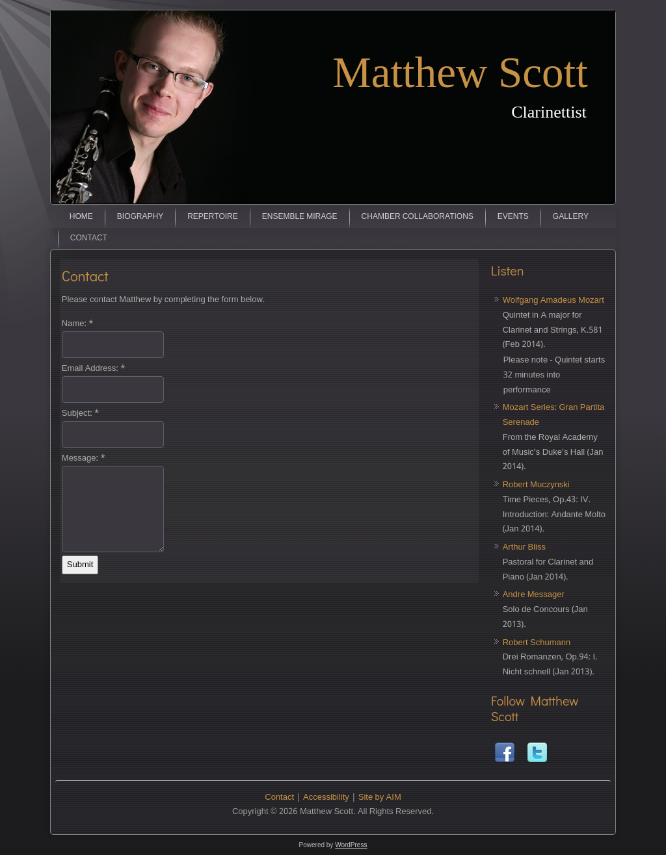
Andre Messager (534, 594)
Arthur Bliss (524, 547)
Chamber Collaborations (417, 217)
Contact (88, 238)
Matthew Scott (460, 72)
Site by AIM (379, 797)
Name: (78, 323)
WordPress (351, 845)
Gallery (571, 217)
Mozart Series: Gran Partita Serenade (554, 415)
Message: (83, 458)
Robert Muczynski (536, 485)
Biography (140, 217)
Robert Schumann (537, 642)
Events (513, 217)
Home (81, 217)
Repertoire (212, 217)
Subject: (80, 413)
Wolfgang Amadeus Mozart (553, 300)
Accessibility (326, 797)
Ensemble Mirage (300, 217)
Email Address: (94, 368)
